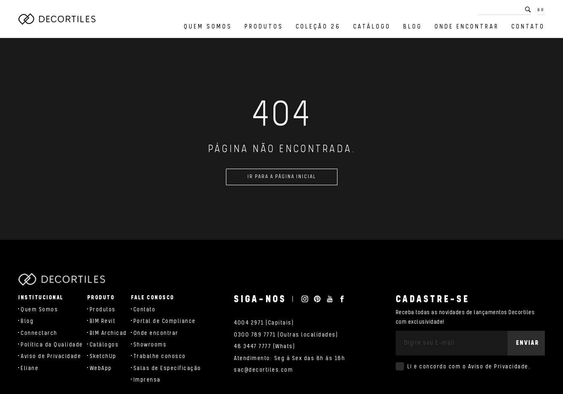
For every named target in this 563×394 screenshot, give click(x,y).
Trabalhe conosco (159, 356)
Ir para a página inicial (281, 179)
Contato (528, 26)
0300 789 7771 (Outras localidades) (286, 335)
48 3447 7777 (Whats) (264, 346)
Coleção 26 (318, 26)
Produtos (264, 26)
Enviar (527, 343)
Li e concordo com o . (468, 366)
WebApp (101, 368)
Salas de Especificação (167, 368)
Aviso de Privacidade (51, 356)
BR (541, 9)
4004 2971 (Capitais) (264, 323)
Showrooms (150, 344)
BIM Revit (103, 321)
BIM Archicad (108, 333)
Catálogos (104, 344)
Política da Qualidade (52, 344)
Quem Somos (208, 26)
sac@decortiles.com (263, 370)
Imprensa (147, 380)
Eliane (29, 368)
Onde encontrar (467, 26)
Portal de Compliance (164, 321)
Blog (412, 26)
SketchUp (103, 356)
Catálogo (372, 26)
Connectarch (39, 333)
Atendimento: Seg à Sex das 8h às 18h (289, 358)
